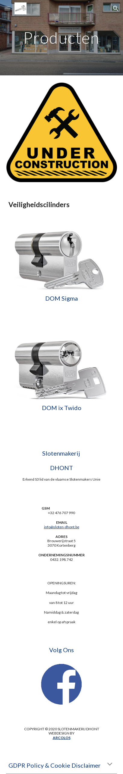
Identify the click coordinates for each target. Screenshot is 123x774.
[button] (7, 8)
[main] (61, 37)
